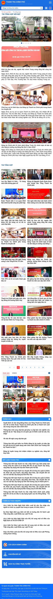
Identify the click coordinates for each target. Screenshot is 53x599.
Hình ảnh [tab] (6, 373)
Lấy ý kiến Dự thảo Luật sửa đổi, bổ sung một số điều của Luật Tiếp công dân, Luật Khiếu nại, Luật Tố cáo (26, 526)
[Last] (43, 367)
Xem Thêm (49, 419)
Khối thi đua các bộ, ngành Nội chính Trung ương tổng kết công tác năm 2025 (39, 222)
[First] (9, 367)
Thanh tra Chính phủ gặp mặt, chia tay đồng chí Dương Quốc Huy (13, 299)
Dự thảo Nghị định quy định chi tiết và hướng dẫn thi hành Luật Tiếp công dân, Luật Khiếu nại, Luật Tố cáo (26, 513)
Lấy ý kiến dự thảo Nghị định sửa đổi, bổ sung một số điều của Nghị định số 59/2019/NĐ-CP (26, 519)
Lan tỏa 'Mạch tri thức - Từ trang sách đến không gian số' (13, 182)
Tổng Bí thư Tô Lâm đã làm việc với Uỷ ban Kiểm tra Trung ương (13, 319)
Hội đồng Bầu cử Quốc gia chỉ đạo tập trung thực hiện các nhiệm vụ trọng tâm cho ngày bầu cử (39, 300)
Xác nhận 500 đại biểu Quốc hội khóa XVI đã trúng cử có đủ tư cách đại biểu (13, 222)
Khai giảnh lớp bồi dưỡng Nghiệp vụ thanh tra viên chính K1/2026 (39, 319)
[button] (46, 8)
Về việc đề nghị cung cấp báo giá (14, 439)
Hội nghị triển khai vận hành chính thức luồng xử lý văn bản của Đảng (39, 202)
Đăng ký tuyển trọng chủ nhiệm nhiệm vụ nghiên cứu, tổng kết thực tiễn (26, 452)
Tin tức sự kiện (6, 12)
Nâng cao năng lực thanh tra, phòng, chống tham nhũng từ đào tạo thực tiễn (39, 261)
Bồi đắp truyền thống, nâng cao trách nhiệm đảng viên (39, 358)
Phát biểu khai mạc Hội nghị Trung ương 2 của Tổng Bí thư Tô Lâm (13, 260)
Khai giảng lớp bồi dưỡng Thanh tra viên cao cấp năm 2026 (39, 338)
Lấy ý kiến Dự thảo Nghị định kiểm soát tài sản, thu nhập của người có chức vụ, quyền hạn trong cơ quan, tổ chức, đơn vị (26, 506)
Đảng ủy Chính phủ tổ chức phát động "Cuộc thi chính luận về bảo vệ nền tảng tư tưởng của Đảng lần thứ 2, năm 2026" (39, 242)
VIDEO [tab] (14, 373)
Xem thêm (49, 373)
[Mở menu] (50, 2)
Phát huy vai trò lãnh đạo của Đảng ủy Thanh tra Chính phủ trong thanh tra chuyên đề (13, 242)
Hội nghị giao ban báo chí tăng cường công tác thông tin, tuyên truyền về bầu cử (13, 339)
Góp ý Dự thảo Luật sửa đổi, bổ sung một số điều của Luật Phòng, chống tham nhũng (26, 533)
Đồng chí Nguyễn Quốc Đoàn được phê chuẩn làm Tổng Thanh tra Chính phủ (39, 183)
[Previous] (14, 367)
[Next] (38, 367)
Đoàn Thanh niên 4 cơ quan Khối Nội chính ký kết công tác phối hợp (13, 202)
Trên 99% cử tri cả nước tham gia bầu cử (13, 280)
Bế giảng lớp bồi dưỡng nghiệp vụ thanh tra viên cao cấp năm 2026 (39, 280)
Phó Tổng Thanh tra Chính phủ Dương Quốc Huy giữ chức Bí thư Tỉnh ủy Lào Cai (13, 359)
